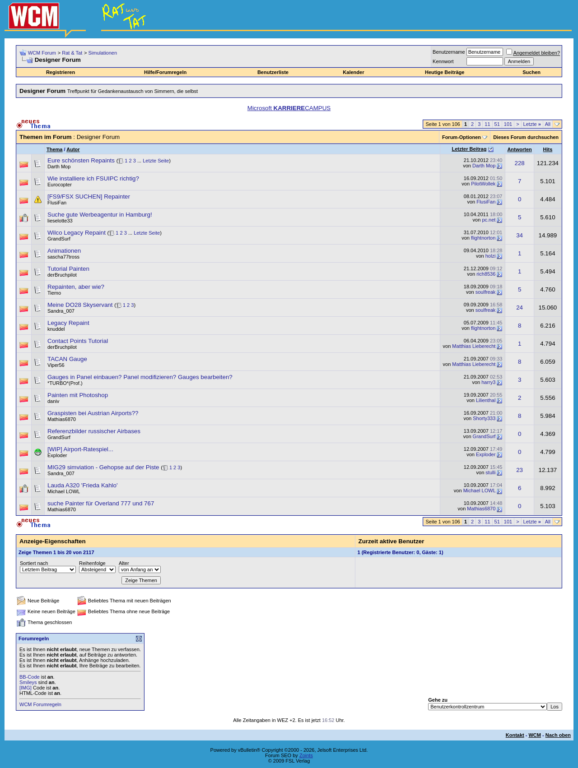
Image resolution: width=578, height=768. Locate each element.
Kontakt (515, 735)
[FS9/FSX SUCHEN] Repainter (88, 196)
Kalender (353, 72)
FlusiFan (56, 202)
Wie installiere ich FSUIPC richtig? (93, 178)
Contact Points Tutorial (77, 341)
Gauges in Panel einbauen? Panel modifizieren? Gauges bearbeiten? (140, 377)
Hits (548, 149)
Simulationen (102, 53)
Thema (54, 149)
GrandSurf (58, 238)
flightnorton (483, 238)
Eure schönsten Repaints (81, 160)
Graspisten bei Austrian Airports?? (93, 413)
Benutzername (449, 52)
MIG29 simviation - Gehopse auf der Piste (103, 467)
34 (519, 235)
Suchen (531, 72)
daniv (53, 401)
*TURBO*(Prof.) (65, 383)
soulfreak (485, 292)
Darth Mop (58, 166)
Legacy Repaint (68, 322)
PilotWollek (483, 183)
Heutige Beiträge (444, 72)
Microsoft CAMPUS (289, 108)
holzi (490, 256)
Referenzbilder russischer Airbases (93, 431)
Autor (72, 149)
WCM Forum (42, 53)
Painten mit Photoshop (77, 395)
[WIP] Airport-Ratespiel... (80, 449)
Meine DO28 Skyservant (79, 304)
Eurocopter (59, 184)
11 (487, 124)
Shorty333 (484, 418)
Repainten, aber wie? (75, 286)
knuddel (56, 329)
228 (519, 163)
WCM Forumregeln (40, 704)
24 (519, 307)
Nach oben (558, 735)
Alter (124, 563)
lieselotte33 (60, 220)
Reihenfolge (92, 563)
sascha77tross (63, 256)
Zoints (306, 755)
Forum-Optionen (461, 137)
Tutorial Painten (68, 268)
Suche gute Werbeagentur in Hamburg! (99, 214)
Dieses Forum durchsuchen (526, 137)
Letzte (532, 124)
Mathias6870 (61, 419)
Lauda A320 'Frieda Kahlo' (82, 485)
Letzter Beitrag (469, 149)
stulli (490, 472)
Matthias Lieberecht (473, 346)
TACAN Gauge (67, 359)
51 (497, 124)
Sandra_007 (61, 311)
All (547, 124)
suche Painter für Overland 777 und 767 (100, 503)
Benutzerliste (273, 72)
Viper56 (56, 365)
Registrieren (60, 72)
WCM (534, 735)
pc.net (488, 219)
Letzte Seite (156, 160)
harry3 (488, 382)
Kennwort (443, 61)
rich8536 (485, 274)
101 (508, 124)
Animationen (64, 250)
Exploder (57, 455)
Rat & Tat (72, 53)
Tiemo (54, 293)
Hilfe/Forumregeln (165, 72)
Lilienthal (485, 400)
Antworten (519, 149)
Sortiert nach (34, 563)
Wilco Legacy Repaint (76, 232)
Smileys (28, 682)
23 (519, 470)
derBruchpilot (62, 275)
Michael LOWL (63, 491)
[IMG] (25, 687)
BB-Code (29, 677)
